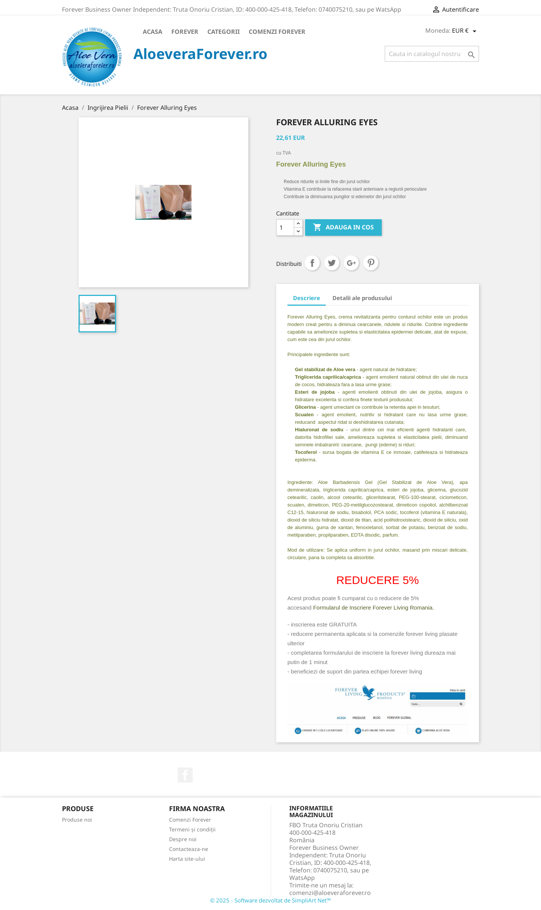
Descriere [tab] (306, 298)
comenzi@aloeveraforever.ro (330, 893)
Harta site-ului (187, 858)
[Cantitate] (285, 227)
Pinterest (370, 262)
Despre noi (182, 839)
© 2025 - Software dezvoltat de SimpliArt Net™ (270, 900)
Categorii (223, 31)
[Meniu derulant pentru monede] (465, 31)
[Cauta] (432, 54)
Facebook (185, 775)
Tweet (331, 262)
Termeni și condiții (192, 829)
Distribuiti (312, 262)
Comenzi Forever (277, 31)
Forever (184, 31)
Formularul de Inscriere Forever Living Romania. (373, 607)
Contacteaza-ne (188, 848)
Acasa (152, 31)
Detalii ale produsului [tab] (362, 298)
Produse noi (77, 819)
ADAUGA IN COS (343, 227)
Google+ (351, 262)
